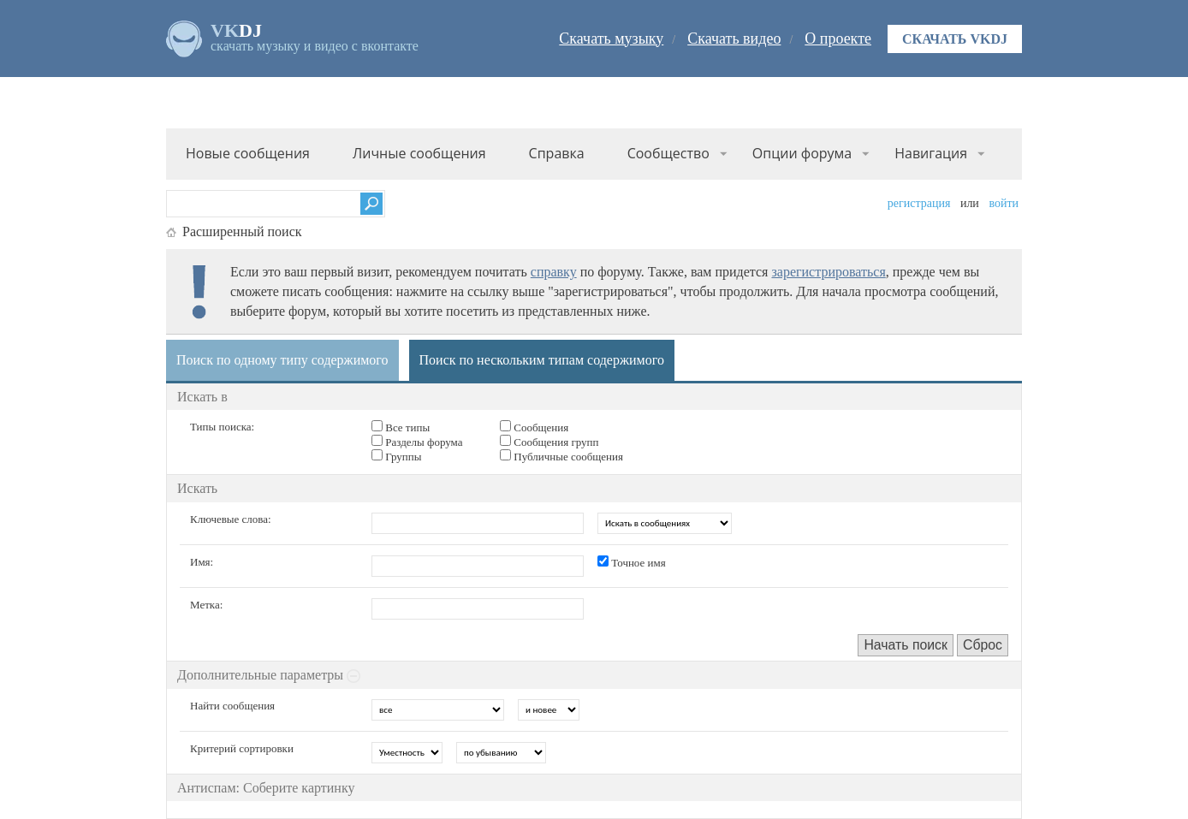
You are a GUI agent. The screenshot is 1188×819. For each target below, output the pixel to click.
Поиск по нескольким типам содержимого (541, 360)
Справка (557, 153)
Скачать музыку (611, 38)
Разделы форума (417, 441)
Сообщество (668, 153)
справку (554, 271)
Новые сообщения (248, 153)
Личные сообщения (419, 153)
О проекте (838, 38)
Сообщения (534, 427)
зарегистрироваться (828, 271)
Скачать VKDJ (954, 39)
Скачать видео (734, 38)
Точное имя (631, 562)
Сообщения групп (549, 441)
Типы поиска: (222, 426)
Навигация (930, 153)
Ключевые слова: (230, 519)
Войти (1004, 203)
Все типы (400, 427)
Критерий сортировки (242, 748)
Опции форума (802, 153)
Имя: (201, 561)
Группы (396, 456)
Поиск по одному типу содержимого (282, 360)
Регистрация (919, 203)
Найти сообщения (232, 705)
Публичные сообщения (561, 456)
